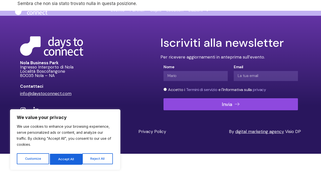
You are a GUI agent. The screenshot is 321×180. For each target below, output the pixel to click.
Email (238, 67)
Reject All (66, 159)
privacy (259, 89)
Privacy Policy (152, 131)
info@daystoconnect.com (45, 93)
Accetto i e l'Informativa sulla (217, 89)
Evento (118, 10)
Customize (33, 159)
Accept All (98, 159)
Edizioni (198, 10)
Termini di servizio (202, 89)
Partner (137, 10)
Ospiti (155, 10)
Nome (169, 67)
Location (174, 10)
